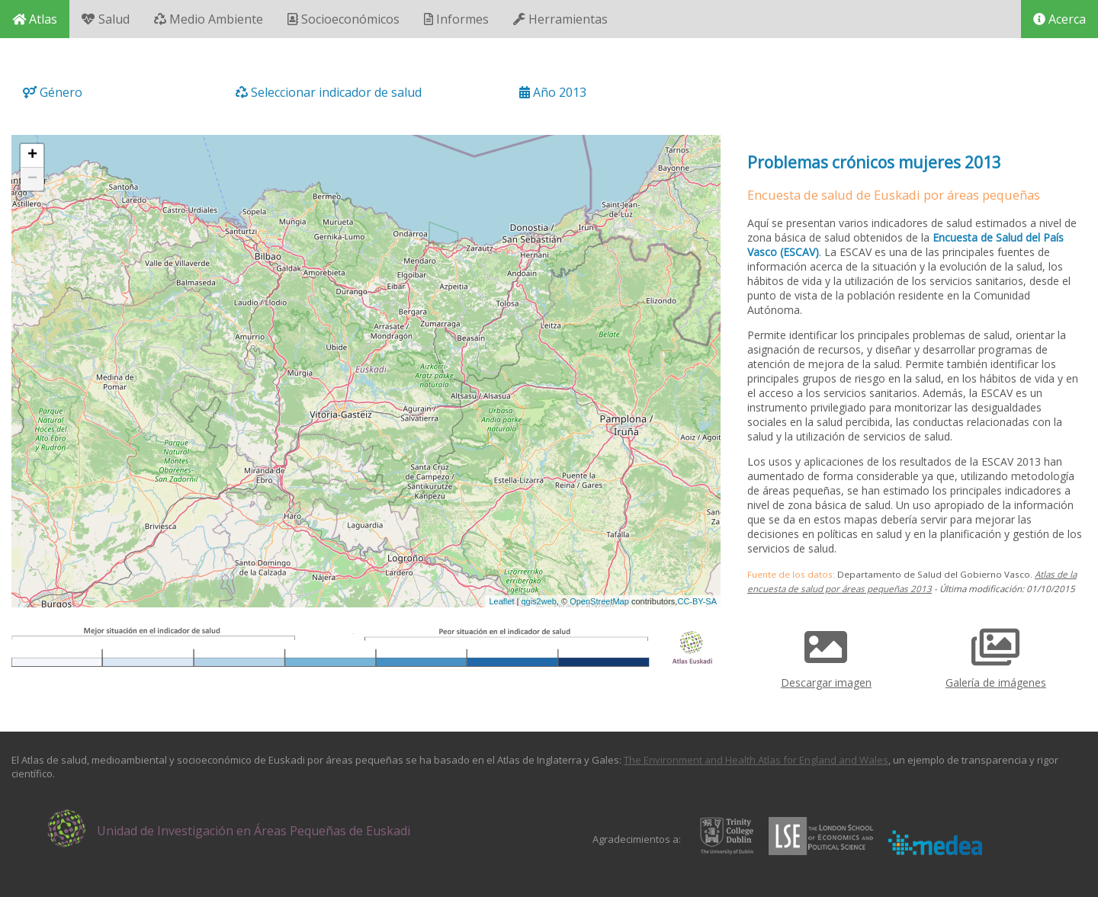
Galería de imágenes (996, 653)
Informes (456, 19)
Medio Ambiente (208, 19)
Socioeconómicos (343, 19)
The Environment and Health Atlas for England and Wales (756, 760)
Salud (106, 19)
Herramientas (560, 19)
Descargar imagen (826, 653)
